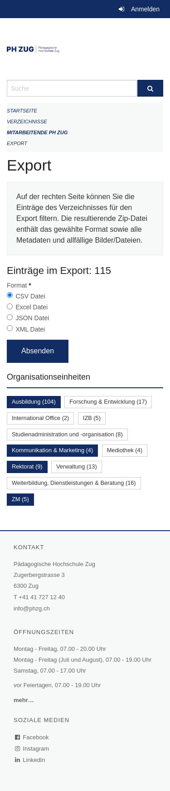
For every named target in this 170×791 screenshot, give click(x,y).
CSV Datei (30, 296)
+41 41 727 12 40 (42, 597)
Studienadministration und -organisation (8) (67, 434)
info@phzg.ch (32, 608)
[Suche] (150, 88)
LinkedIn (30, 760)
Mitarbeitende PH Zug (37, 132)
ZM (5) (20, 499)
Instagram (32, 748)
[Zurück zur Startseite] (85, 49)
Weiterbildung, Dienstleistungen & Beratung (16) (74, 482)
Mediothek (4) (124, 450)
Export (17, 143)
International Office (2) (40, 418)
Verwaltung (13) (76, 466)
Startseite (22, 110)
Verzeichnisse (27, 121)
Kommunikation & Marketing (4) (52, 450)
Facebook (32, 737)
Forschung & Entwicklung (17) (108, 401)
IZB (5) (92, 418)
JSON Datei (32, 318)
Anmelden (145, 9)
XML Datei (30, 329)
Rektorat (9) (27, 466)
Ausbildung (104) (34, 401)
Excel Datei (31, 307)
